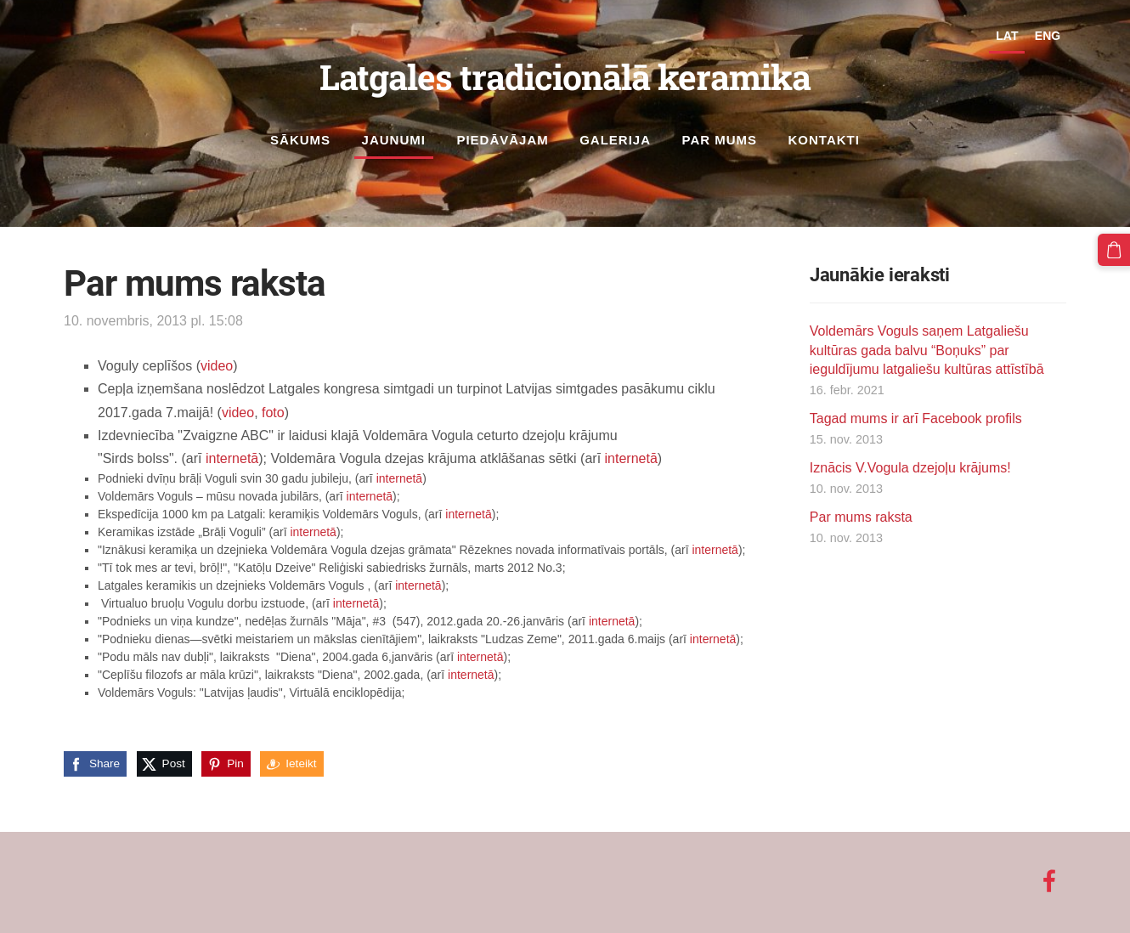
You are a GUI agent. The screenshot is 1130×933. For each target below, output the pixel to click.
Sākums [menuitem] (300, 140)
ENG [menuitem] (1047, 35)
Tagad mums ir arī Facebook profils (916, 418)
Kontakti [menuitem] (824, 140)
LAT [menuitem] (1007, 35)
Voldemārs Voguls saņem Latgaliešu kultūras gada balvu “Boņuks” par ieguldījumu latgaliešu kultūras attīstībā (927, 350)
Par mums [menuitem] (719, 140)
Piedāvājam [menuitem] (502, 140)
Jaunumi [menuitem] (394, 140)
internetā (232, 458)
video (217, 366)
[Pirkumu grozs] (1114, 250)
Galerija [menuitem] (615, 140)
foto (273, 411)
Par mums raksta (861, 517)
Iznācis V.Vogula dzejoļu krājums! (910, 468)
